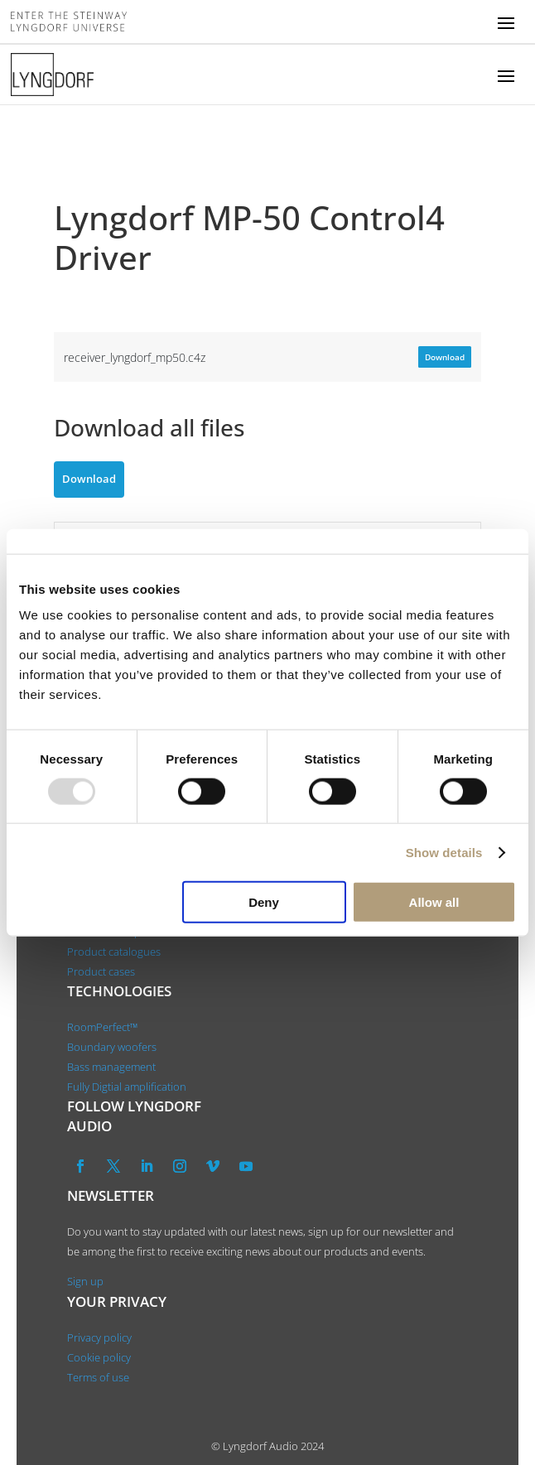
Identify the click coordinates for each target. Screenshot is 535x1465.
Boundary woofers (112, 1046)
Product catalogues (114, 951)
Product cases (101, 971)
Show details (444, 852)
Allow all (434, 902)
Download (445, 357)
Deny (263, 902)
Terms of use (98, 1377)
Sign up (85, 1281)
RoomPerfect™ (102, 1026)
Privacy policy (99, 1337)
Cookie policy (99, 1357)
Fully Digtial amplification (126, 1086)
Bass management (111, 1066)
